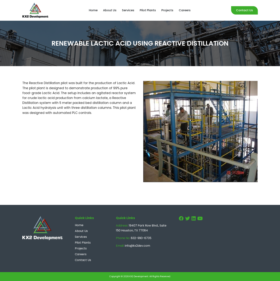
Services (128, 10)
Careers (185, 10)
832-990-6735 (141, 238)
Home (93, 10)
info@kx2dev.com (137, 246)
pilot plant (37, 88)
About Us (109, 10)
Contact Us (244, 10)
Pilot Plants (148, 10)
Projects (167, 10)
